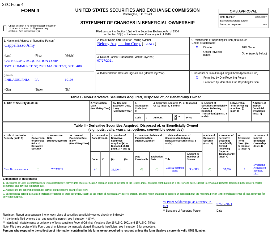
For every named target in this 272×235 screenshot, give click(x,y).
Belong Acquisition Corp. (119, 43)
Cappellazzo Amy (20, 45)
